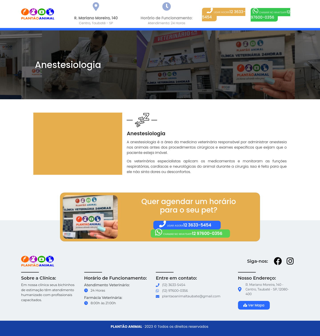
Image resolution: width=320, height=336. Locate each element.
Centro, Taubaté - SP (96, 23)
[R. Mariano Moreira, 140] (96, 6)
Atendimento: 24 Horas (166, 23)
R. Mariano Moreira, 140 (96, 18)
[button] (223, 14)
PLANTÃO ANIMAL (126, 326)
